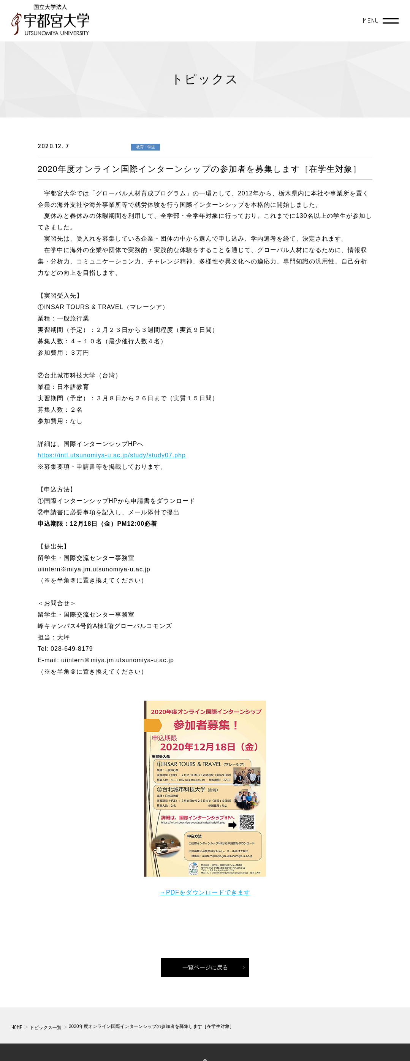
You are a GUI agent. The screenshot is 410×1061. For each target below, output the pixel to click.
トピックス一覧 (46, 1027)
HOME (16, 1027)
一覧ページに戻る (205, 967)
